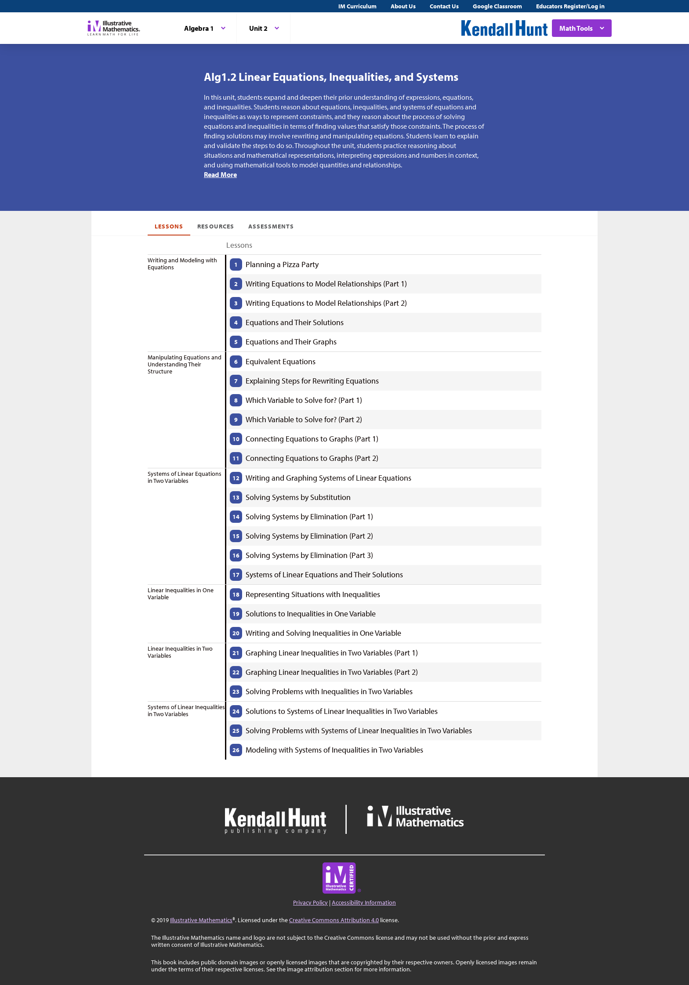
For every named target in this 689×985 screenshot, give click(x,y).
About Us (403, 6)
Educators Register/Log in (570, 6)
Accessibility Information (364, 902)
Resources (215, 226)
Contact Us (444, 6)
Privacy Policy (310, 902)
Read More (220, 174)
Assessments (271, 226)
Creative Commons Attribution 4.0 (334, 920)
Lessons (169, 226)
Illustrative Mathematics (201, 920)
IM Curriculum (357, 6)
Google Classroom (497, 6)
